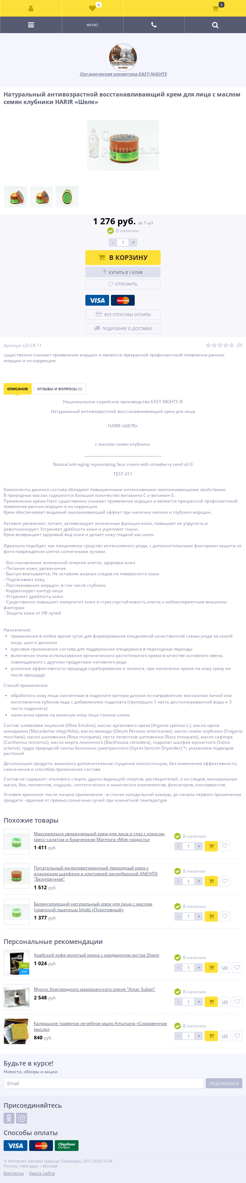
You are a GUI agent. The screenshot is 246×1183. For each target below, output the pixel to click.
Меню (92, 24)
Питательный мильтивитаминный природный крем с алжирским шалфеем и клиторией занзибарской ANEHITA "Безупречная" (96, 873)
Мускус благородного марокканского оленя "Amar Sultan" (94, 989)
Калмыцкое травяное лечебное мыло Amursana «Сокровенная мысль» (100, 1026)
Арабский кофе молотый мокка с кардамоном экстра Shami (96, 955)
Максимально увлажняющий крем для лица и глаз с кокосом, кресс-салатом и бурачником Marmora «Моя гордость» (99, 836)
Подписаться (224, 1083)
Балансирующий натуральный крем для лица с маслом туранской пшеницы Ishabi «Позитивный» (93, 906)
